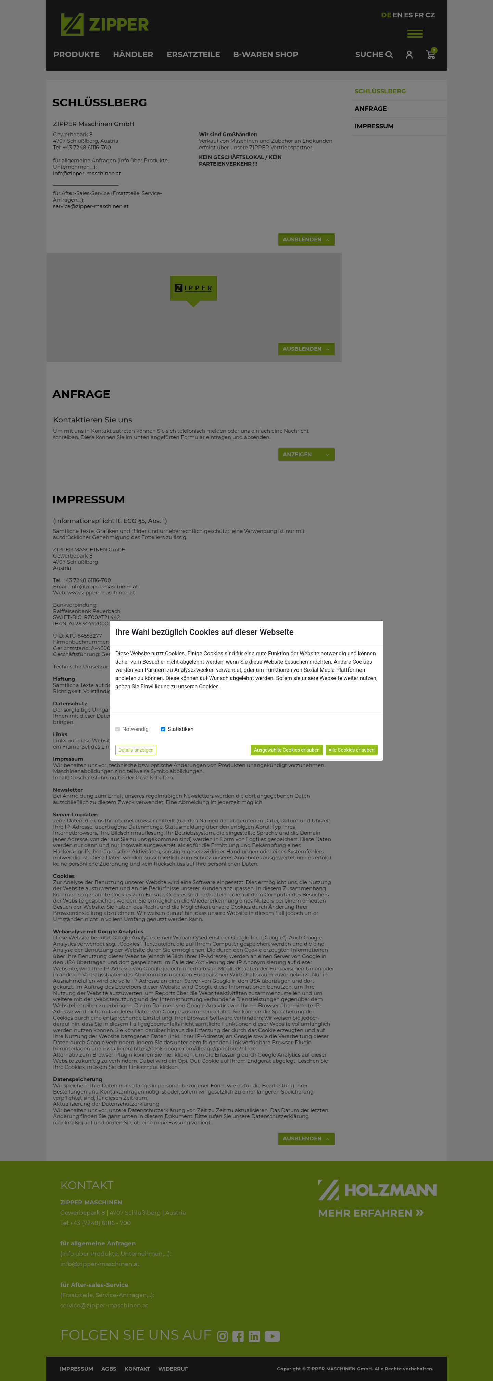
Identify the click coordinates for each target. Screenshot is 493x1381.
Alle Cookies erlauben (352, 750)
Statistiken (180, 729)
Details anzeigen (135, 750)
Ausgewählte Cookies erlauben (287, 750)
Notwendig (135, 729)
